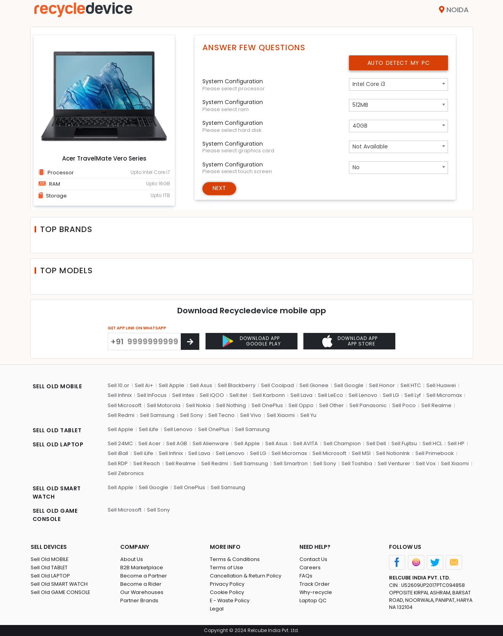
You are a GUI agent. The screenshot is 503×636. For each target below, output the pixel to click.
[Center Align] (190, 341)
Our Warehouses (142, 592)
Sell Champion (342, 443)
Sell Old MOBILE (50, 559)
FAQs (305, 575)
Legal (217, 608)
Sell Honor (382, 385)
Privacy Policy (227, 583)
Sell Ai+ (144, 385)
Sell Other (331, 405)
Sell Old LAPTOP (50, 575)
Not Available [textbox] (370, 146)
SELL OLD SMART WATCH (57, 492)
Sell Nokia (198, 405)
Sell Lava (301, 395)
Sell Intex (183, 395)
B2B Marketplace (141, 567)
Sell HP (456, 443)
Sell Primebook (434, 453)
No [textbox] (356, 167)
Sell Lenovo (363, 395)
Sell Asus (201, 385)
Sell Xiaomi (281, 415)
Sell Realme (436, 405)
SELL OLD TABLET (57, 430)
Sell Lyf (412, 395)
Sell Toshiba (356, 463)
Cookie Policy (227, 592)
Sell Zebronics (126, 473)
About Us (131, 559)
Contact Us (313, 559)
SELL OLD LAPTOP (58, 444)
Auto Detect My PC (398, 63)
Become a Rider (141, 583)
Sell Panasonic (368, 405)
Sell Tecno (221, 415)
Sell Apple (171, 385)
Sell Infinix (120, 395)
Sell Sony (191, 415)
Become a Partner (143, 575)
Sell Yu (308, 415)
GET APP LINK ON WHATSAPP (137, 328)
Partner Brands (139, 600)
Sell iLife (148, 429)
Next (219, 188)
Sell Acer (149, 443)
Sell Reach (146, 463)
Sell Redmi (121, 415)
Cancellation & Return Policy (245, 575)
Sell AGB (176, 443)
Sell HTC (410, 385)
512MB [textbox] (360, 105)
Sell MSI (361, 453)
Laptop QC (313, 600)
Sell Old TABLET (49, 567)
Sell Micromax (444, 395)
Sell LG (391, 395)
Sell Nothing (231, 405)
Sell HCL (432, 443)
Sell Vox (425, 463)
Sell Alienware (211, 443)
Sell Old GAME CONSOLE (61, 592)
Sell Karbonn (269, 395)
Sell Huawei (441, 385)
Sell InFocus (152, 395)
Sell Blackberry (236, 385)
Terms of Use (226, 567)
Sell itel (238, 395)
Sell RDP (118, 463)
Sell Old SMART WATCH (59, 583)
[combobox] (398, 84)
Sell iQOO (212, 395)
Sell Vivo (250, 415)
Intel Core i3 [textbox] (368, 84)
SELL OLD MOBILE (57, 386)
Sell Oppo (301, 405)
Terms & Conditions (235, 559)
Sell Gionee (314, 385)
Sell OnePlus (267, 405)
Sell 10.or (118, 385)
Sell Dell (376, 443)
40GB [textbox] (359, 126)
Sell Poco (404, 405)
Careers (310, 567)
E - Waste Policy (230, 600)
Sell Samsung (157, 415)
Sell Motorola (163, 405)
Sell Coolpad (277, 385)
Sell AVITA (305, 443)
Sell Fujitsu (404, 443)
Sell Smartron (291, 463)
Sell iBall (118, 453)
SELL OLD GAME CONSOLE (55, 514)
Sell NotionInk (393, 453)
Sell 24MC (120, 443)
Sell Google (348, 385)
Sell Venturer (394, 463)
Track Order (314, 583)
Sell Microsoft (124, 405)
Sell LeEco (330, 395)
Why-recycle (315, 592)
